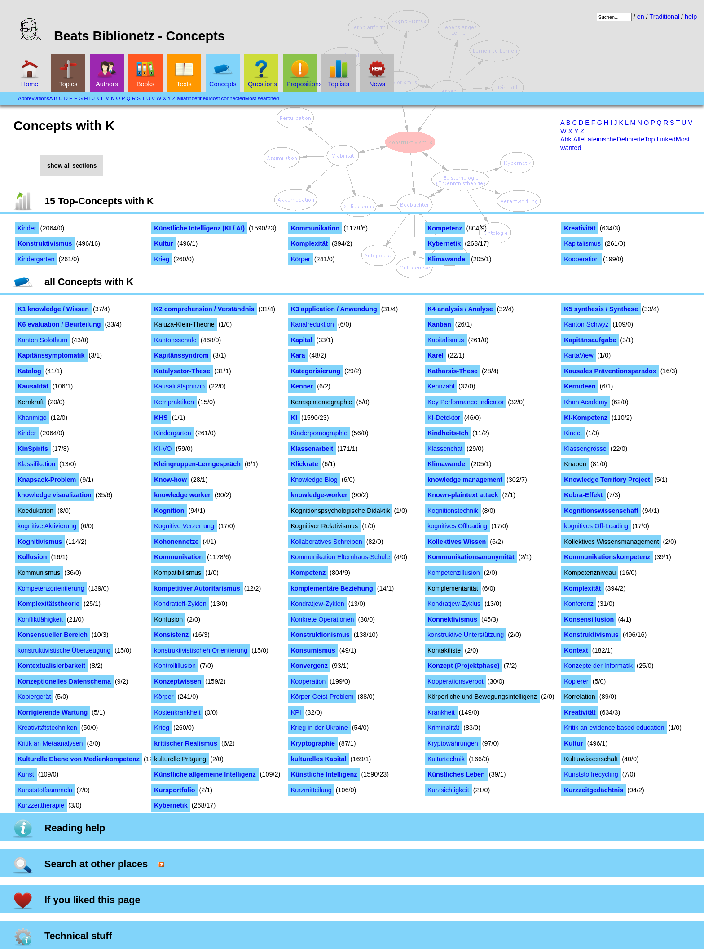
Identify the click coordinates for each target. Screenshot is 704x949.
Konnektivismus (452, 619)
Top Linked (660, 139)
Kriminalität (443, 727)
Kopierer (576, 681)
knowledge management (464, 479)
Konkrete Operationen (322, 619)
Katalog (29, 371)
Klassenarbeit (312, 448)
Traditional (664, 16)
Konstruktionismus (320, 634)
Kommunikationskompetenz (607, 557)
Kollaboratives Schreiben (326, 541)
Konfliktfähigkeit (40, 619)
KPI (296, 712)
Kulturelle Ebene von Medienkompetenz (79, 759)
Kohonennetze (176, 541)
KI (294, 417)
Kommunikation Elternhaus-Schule (340, 557)
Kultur (163, 243)
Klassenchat (444, 448)
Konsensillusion (589, 619)
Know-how (170, 479)
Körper (300, 259)
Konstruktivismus (45, 243)
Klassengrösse (585, 448)
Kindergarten (36, 259)
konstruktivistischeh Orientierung (200, 650)
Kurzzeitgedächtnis (593, 790)
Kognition (169, 510)
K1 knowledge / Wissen (53, 309)
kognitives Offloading (457, 526)
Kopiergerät (34, 696)
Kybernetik (444, 243)
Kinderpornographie (319, 433)
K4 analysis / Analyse (460, 309)
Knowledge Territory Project (607, 479)
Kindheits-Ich (447, 433)
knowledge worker (182, 495)
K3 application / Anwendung (334, 309)
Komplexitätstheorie (48, 603)
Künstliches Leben (456, 774)
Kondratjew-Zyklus (453, 603)
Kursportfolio (174, 790)
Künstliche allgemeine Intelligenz (204, 774)
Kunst (26, 774)
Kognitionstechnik (452, 510)
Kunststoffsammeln (45, 790)
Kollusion (32, 557)
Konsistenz (171, 634)
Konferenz (579, 603)
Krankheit (441, 712)
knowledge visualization (55, 495)
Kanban (439, 324)
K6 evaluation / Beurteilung (59, 324)
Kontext (576, 650)
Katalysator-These (182, 371)
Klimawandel (447, 259)
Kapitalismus (582, 243)
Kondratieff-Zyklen (180, 603)
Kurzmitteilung (311, 790)
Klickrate (304, 464)
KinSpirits (33, 448)
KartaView (578, 355)
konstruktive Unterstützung (465, 634)
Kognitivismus (40, 541)
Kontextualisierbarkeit (51, 665)
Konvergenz (309, 665)
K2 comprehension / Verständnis (204, 309)
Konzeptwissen (177, 681)
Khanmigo (32, 417)
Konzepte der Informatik (598, 665)
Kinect (573, 433)
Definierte (631, 139)
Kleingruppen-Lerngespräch (197, 464)
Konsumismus (313, 650)
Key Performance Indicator (465, 402)
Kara (298, 355)
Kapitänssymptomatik (51, 355)
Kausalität (33, 386)
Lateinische (600, 139)
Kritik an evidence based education (614, 727)
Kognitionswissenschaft (601, 510)
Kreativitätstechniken (47, 727)
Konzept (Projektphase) (463, 665)
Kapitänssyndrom (181, 355)
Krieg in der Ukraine (319, 727)
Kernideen (579, 386)
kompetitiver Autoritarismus (197, 588)
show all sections (72, 165)
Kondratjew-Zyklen (317, 603)
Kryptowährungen (452, 743)
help (691, 16)
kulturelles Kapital (319, 759)
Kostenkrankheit (177, 712)
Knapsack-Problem (47, 479)
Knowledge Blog (314, 479)
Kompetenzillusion (453, 572)
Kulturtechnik (446, 759)
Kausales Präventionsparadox (610, 371)
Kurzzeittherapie (41, 805)
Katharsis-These (452, 371)
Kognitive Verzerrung (184, 526)
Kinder (27, 228)
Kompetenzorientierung (51, 588)
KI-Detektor (443, 417)
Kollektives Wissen (456, 541)
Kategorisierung (315, 371)
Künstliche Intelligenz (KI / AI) (199, 228)
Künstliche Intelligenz (324, 774)
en (640, 16)
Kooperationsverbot (455, 681)
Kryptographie (313, 743)
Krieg (161, 259)
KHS (160, 417)
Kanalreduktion (312, 324)
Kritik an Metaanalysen (50, 743)
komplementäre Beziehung (332, 588)
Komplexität (309, 243)
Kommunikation (315, 228)
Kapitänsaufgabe (590, 340)
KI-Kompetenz (585, 417)
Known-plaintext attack (462, 495)
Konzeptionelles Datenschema (64, 681)
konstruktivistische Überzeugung (64, 650)
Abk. (566, 139)
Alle (578, 139)
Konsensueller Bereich (53, 634)
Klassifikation (36, 464)
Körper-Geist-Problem (322, 696)
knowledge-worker (319, 495)
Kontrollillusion (175, 665)
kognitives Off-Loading (596, 526)
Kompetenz (444, 228)
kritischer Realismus (185, 743)
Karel (435, 355)
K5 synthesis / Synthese (601, 309)
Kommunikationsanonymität (471, 557)
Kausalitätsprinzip (179, 386)
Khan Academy (585, 402)
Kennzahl (440, 386)
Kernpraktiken (174, 402)
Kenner (302, 386)
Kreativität (579, 228)
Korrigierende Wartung (53, 712)
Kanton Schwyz (586, 324)
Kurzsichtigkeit (448, 790)
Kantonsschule (175, 340)
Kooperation (581, 259)
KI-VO (163, 448)
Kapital (301, 340)
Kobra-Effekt (583, 495)
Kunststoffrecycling (591, 774)
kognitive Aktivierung (47, 526)
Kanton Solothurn (42, 340)
